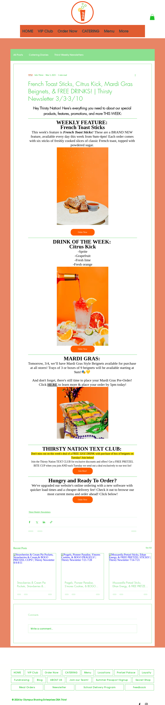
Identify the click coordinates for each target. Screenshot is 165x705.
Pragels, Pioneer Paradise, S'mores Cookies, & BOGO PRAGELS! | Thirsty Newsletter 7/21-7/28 (81, 584)
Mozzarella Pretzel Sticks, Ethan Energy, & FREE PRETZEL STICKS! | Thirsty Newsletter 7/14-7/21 (129, 584)
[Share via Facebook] (29, 522)
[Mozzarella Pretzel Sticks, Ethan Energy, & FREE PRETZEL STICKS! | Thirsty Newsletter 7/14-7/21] (130, 565)
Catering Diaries (38, 54)
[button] (152, 17)
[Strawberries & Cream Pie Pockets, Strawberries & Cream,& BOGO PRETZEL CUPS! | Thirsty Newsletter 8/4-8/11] (35, 565)
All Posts (18, 54)
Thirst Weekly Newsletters (68, 54)
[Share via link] (51, 522)
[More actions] (135, 75)
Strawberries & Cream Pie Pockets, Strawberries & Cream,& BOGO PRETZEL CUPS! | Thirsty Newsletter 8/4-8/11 (31, 584)
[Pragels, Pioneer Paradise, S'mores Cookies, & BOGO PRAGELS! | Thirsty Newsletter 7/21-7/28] (82, 565)
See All (149, 548)
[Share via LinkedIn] (44, 522)
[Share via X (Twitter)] (36, 522)
